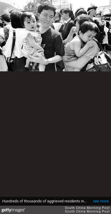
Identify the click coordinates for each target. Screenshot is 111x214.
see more (101, 201)
